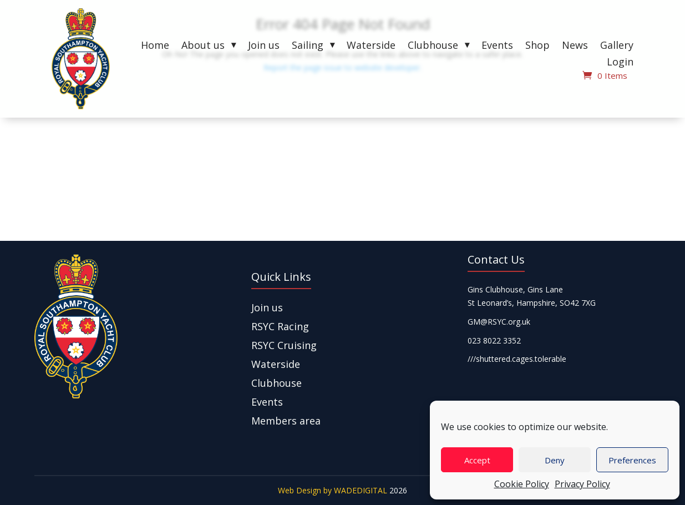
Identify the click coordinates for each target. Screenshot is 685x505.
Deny (555, 460)
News (575, 46)
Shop (537, 46)
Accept (477, 460)
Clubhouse (433, 46)
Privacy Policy (582, 484)
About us (203, 46)
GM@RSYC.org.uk (499, 321)
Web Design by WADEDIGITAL (332, 490)
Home (155, 46)
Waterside (371, 46)
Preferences (632, 460)
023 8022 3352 (494, 340)
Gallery (616, 46)
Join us (264, 46)
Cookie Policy (521, 484)
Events (497, 46)
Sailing (307, 46)
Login (620, 63)
